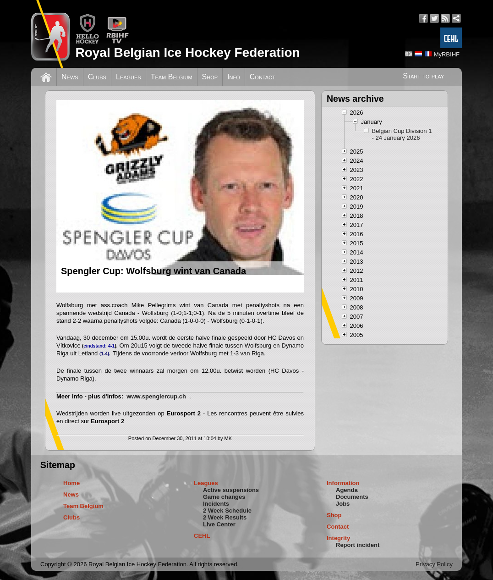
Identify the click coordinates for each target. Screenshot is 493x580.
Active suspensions (231, 489)
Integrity (338, 538)
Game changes (224, 496)
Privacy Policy (434, 564)
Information (343, 483)
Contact (262, 77)
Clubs (97, 77)
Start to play (423, 76)
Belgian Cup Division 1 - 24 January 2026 (402, 134)
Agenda (347, 489)
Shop (210, 77)
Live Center (219, 524)
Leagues (128, 77)
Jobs (343, 503)
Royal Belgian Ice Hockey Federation (187, 52)
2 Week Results (224, 517)
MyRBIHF (447, 54)
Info (233, 77)
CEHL (202, 535)
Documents (352, 496)
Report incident (357, 544)
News (69, 77)
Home (71, 483)
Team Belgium (171, 77)
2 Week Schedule (227, 510)
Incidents (216, 503)
